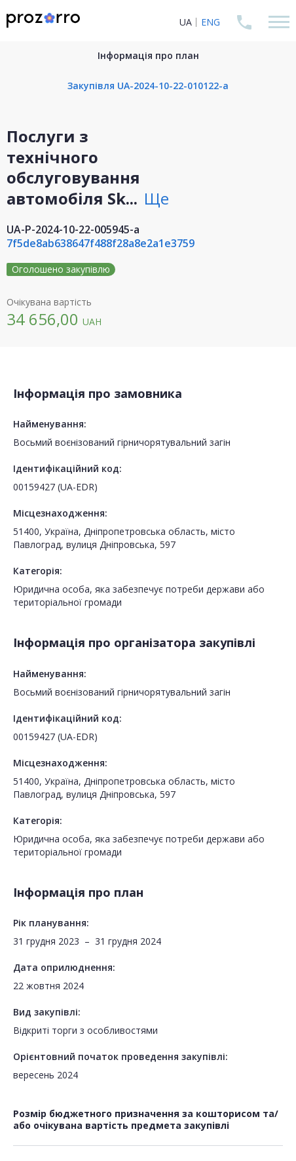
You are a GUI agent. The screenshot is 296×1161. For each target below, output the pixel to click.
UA (185, 22)
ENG (210, 22)
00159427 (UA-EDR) (55, 487)
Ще (156, 198)
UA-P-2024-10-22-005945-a (73, 229)
